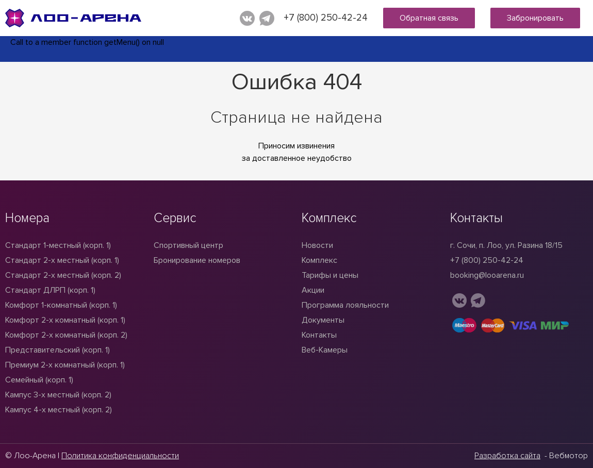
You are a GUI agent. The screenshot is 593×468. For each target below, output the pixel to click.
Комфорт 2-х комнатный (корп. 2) (66, 335)
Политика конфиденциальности (120, 455)
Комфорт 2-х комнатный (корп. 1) (65, 320)
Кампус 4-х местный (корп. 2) (58, 410)
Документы (323, 320)
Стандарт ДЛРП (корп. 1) (50, 290)
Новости (317, 245)
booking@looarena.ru (487, 275)
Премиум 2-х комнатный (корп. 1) (65, 365)
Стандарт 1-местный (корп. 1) (58, 245)
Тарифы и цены (330, 275)
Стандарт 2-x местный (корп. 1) (62, 260)
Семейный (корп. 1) (39, 380)
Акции (313, 290)
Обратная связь (429, 18)
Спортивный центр (188, 245)
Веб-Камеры (325, 350)
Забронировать (535, 18)
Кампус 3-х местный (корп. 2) (58, 395)
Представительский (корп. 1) (57, 350)
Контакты (319, 335)
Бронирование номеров (197, 260)
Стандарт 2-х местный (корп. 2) (63, 275)
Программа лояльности (345, 305)
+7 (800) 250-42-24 (326, 18)
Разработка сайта (507, 455)
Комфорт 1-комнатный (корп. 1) (61, 305)
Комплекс (319, 260)
